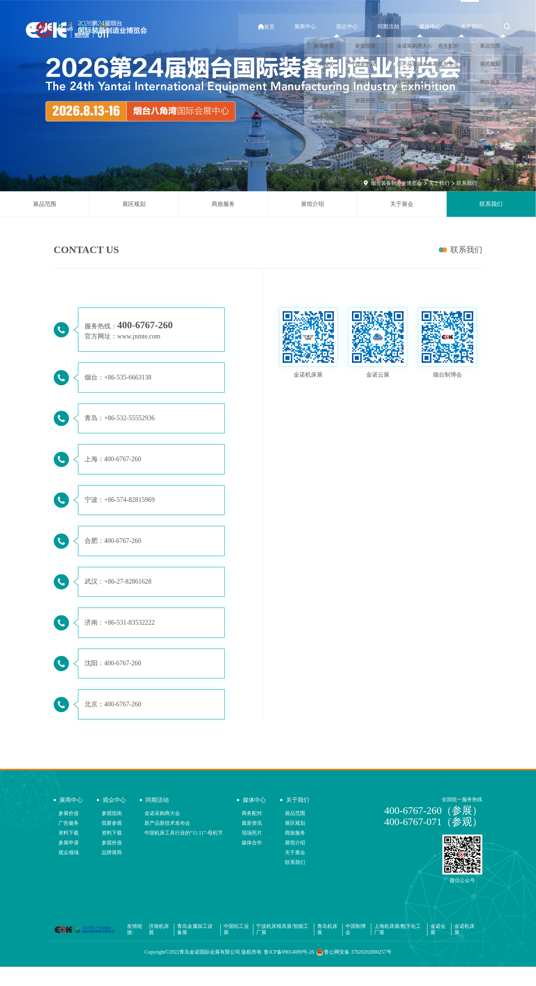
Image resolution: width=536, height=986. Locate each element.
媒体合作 (252, 861)
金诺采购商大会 (162, 832)
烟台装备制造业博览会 (396, 183)
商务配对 (252, 832)
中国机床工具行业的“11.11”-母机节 (183, 852)
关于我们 (439, 183)
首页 (285, 27)
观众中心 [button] (359, 26)
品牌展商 (112, 871)
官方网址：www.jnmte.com (123, 337)
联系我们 (467, 183)
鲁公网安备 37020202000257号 (354, 971)
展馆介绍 (312, 204)
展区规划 (134, 204)
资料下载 (68, 852)
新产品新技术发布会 (167, 842)
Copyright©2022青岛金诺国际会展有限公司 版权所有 (203, 971)
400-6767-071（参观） (433, 840)
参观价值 (112, 861)
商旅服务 (223, 204)
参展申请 (68, 861)
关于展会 (401, 204)
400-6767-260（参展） (433, 829)
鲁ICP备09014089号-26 (289, 971)
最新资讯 (252, 842)
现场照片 (252, 852)
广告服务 (68, 842)
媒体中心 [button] (436, 26)
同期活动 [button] (397, 26)
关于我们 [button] (474, 26)
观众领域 (68, 871)
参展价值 (68, 832)
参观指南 (112, 832)
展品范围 (44, 204)
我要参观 (112, 842)
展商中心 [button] (321, 26)
